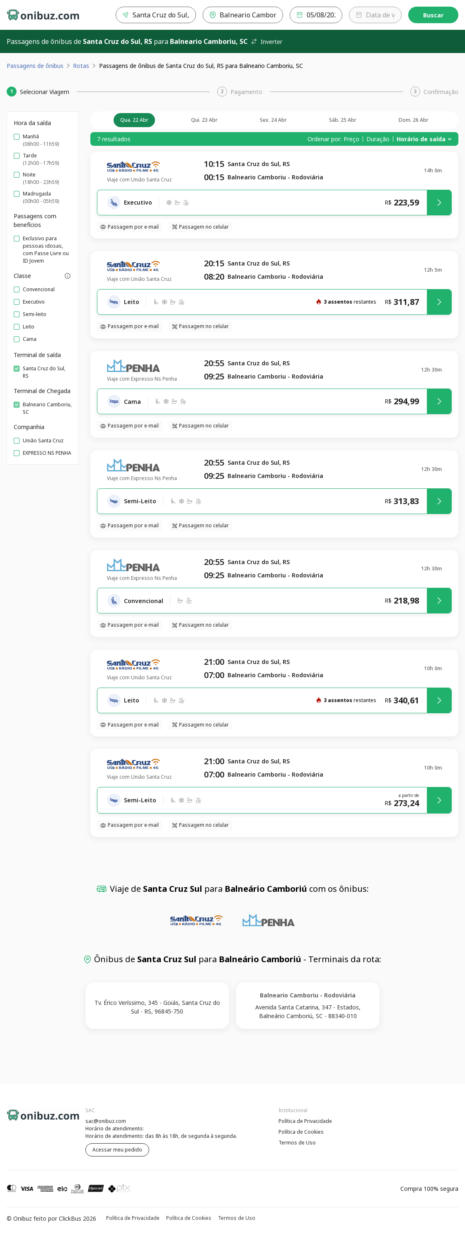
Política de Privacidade (305, 1121)
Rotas (81, 66)
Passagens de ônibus (35, 66)
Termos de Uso (297, 1142)
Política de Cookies (301, 1131)
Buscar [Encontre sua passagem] (433, 15)
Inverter (266, 42)
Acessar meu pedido (117, 1149)
